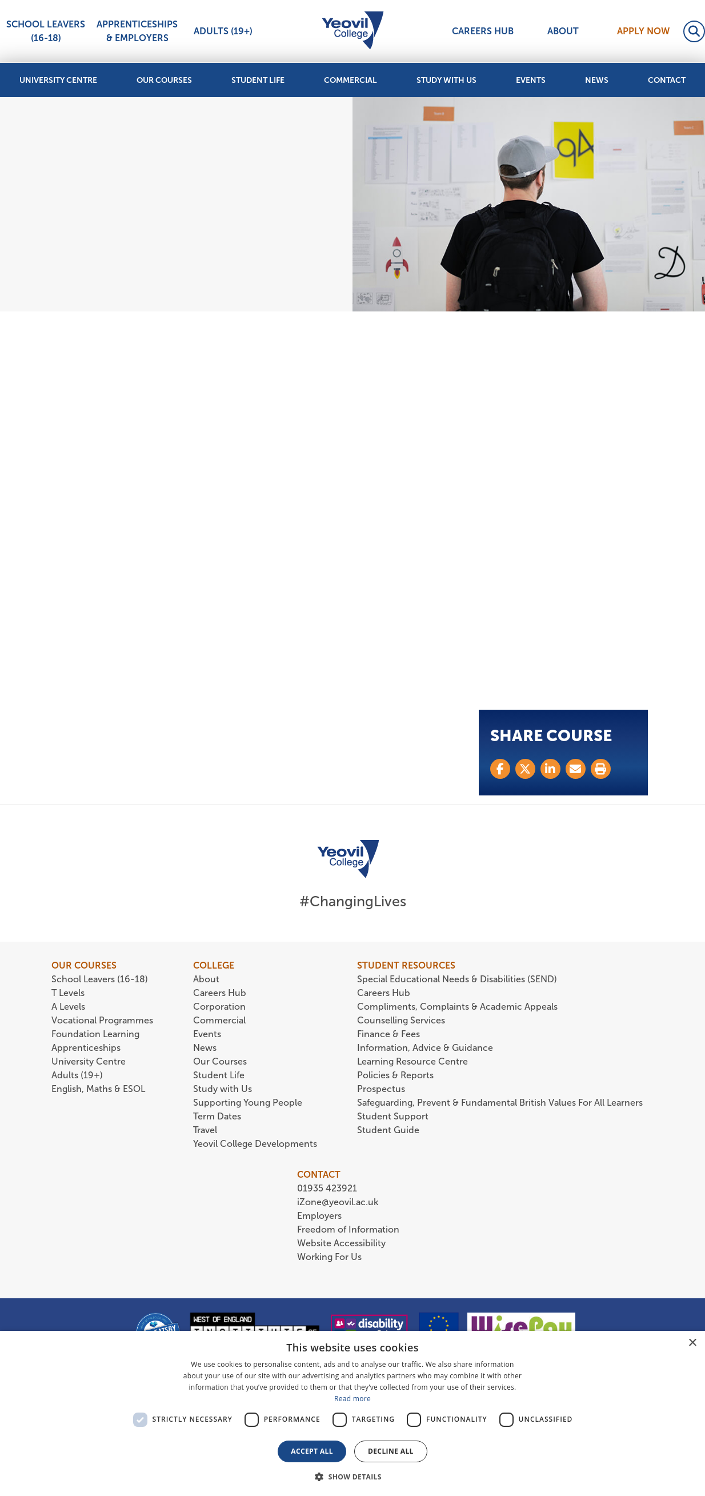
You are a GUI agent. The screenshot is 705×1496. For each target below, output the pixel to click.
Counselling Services (401, 1020)
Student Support (392, 1116)
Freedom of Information (348, 1229)
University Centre (58, 80)
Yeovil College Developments (255, 1143)
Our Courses (164, 80)
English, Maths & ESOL (99, 1088)
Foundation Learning (95, 1034)
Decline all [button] (391, 1451)
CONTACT (319, 1174)
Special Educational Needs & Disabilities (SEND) (457, 979)
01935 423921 (327, 1188)
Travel (205, 1130)
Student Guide (388, 1130)
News (596, 80)
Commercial (350, 80)
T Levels (68, 992)
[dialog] (352, 1413)
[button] (352, 1476)
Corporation (219, 1006)
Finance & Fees (388, 1034)
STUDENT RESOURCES (406, 965)
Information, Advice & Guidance (425, 1047)
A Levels (68, 1006)
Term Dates (217, 1116)
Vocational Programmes (102, 1020)
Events (531, 80)
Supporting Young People (247, 1102)
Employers (319, 1215)
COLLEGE (213, 965)
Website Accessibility (341, 1243)
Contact (667, 80)
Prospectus (381, 1088)
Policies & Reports (395, 1075)
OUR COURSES (84, 965)
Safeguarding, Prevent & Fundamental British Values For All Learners (501, 1102)
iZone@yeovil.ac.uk (337, 1202)
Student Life (258, 80)
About (563, 31)
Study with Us (446, 80)
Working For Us (329, 1256)
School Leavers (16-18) (45, 31)
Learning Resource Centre (412, 1061)
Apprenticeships (86, 1047)
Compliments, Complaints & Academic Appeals (457, 1006)
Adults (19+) (223, 31)
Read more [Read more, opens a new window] (352, 1398)
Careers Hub (483, 31)
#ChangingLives (352, 901)
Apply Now (643, 31)
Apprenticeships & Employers (137, 31)
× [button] (692, 1343)
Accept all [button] (312, 1451)
